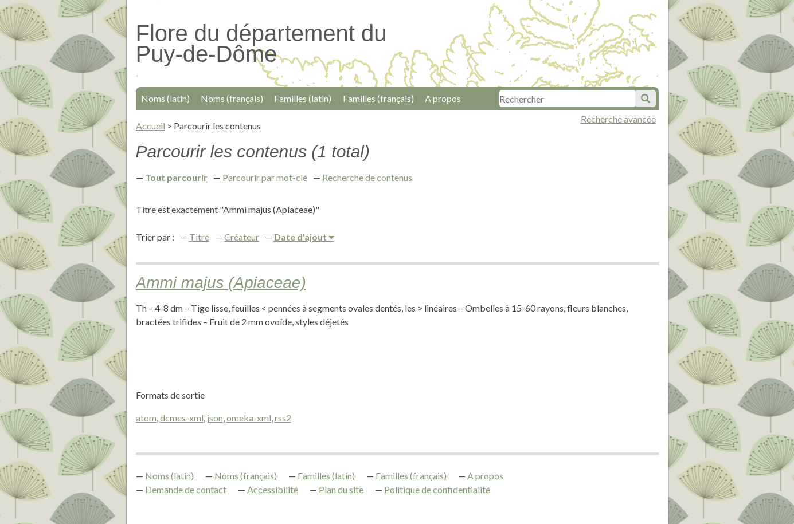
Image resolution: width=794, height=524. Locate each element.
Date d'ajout (301, 236)
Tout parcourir (176, 177)
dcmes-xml (182, 417)
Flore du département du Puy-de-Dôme (261, 43)
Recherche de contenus (367, 177)
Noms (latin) (165, 98)
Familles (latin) (302, 98)
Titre (199, 236)
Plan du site (341, 489)
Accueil (150, 125)
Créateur (241, 236)
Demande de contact (185, 489)
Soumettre (645, 98)
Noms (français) (232, 98)
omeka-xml (248, 417)
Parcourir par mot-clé (264, 177)
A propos (443, 98)
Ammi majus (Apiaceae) (221, 282)
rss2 (283, 417)
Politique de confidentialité (437, 489)
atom (146, 417)
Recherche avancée (618, 118)
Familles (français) (378, 98)
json (215, 417)
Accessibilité (272, 489)
